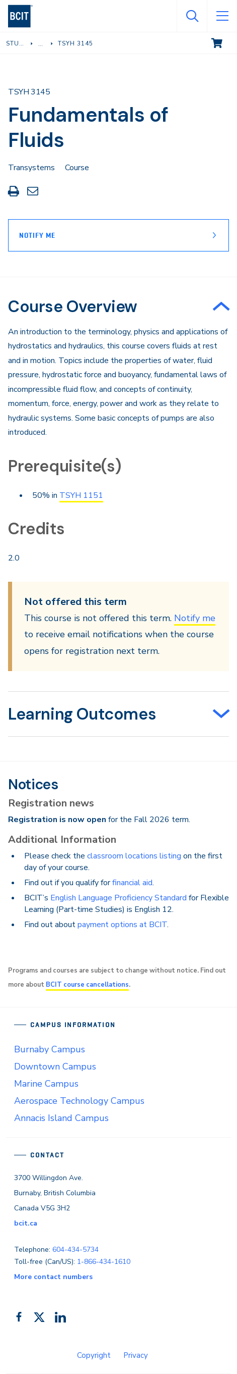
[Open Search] (192, 16)
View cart (224, 42)
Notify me (194, 618)
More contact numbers (53, 1277)
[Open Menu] (222, 16)
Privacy (135, 1355)
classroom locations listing (134, 855)
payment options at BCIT (122, 924)
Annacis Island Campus (61, 1118)
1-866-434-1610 (103, 1261)
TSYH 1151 (81, 495)
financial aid (132, 882)
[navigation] (24, 16)
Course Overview (72, 306)
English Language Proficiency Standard (118, 897)
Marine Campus (46, 1084)
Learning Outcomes (82, 714)
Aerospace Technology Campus (79, 1101)
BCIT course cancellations (87, 984)
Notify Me (37, 235)
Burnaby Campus (49, 1049)
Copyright (94, 1355)
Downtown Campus (55, 1066)
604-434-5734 (75, 1249)
